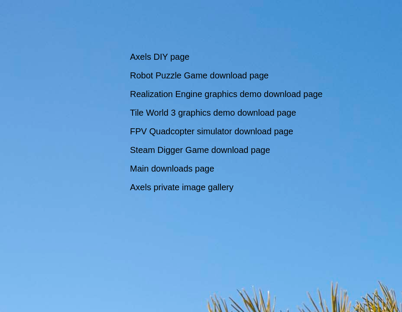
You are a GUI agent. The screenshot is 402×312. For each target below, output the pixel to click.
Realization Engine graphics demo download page (226, 94)
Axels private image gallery (181, 187)
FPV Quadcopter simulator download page (211, 131)
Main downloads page (172, 168)
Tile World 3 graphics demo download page (213, 112)
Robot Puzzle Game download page (199, 75)
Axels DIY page (160, 57)
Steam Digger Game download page (200, 150)
